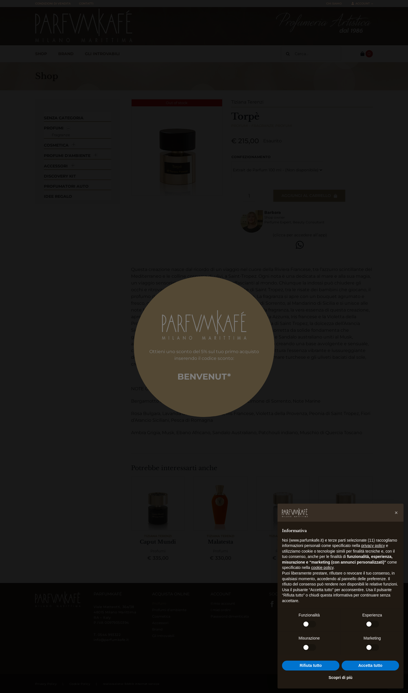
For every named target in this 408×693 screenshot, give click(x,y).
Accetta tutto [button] (370, 665)
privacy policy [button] (373, 545)
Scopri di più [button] (341, 677)
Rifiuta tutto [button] (311, 665)
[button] (396, 512)
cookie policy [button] (322, 567)
